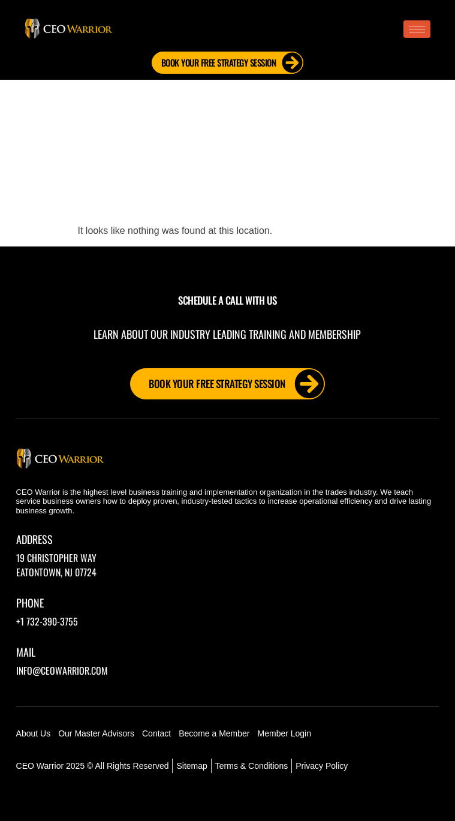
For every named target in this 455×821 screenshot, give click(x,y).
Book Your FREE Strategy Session (232, 62)
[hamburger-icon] (416, 29)
